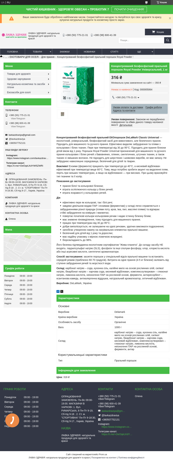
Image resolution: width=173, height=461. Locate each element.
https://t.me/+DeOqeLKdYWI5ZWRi (25, 165)
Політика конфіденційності (131, 457)
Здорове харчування (19, 79)
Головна (12, 51)
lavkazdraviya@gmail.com (22, 135)
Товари (37, 51)
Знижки (65, 51)
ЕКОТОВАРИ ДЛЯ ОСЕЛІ (24, 57)
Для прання (48, 57)
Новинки (89, 51)
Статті (114, 51)
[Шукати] (167, 40)
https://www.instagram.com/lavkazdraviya (28, 158)
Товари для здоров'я (19, 73)
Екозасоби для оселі (19, 92)
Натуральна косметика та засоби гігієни (26, 86)
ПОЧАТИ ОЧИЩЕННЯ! (129, 9)
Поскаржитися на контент (104, 457)
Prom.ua (103, 454)
